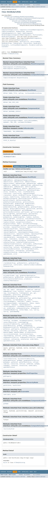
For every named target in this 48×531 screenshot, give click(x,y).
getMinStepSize (8, 205)
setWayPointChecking (10, 252)
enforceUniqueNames (30, 120)
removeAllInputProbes (10, 228)
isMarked (6, 330)
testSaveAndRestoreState (33, 93)
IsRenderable (17, 43)
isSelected (22, 330)
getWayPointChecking (29, 215)
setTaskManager (37, 247)
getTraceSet (25, 212)
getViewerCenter (21, 213)
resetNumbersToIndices (24, 306)
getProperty (15, 329)
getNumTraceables (23, 207)
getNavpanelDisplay (9, 296)
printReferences (30, 332)
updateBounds (7, 254)
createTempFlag (23, 322)
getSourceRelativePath (17, 208)
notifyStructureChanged (11, 225)
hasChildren (7, 300)
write (15, 254)
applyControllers (34, 188)
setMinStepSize (20, 245)
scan (40, 239)
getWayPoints (7, 217)
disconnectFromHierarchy (11, 324)
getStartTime (30, 208)
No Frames (27, 4)
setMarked (32, 335)
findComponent (24, 293)
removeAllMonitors (9, 230)
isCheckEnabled (20, 220)
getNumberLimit (23, 296)
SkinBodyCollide (9, 156)
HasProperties (24, 41)
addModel (40, 183)
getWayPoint (17, 215)
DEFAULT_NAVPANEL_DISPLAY (12, 111)
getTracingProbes (9, 213)
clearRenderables (28, 192)
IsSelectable (27, 43)
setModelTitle (31, 245)
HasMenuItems (20, 31)
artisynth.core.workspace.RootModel (25, 22)
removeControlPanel (22, 234)
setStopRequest (26, 247)
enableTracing (14, 197)
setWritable (34, 339)
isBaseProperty (8, 220)
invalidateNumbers (9, 301)
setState (16, 247)
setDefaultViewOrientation (25, 242)
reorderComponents (9, 306)
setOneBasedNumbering (10, 310)
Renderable (37, 43)
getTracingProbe (36, 212)
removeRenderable (9, 237)
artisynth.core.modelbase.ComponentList (19, 18)
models (19, 223)
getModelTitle (19, 205)
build (17, 171)
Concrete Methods (34, 166)
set (4, 308)
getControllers (38, 198)
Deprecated (25, 1)
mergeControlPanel (9, 223)
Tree (19, 1)
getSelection (7, 264)
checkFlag (6, 320)
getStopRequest (16, 210)
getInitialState (28, 202)
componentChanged (28, 193)
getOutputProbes (36, 207)
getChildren (17, 294)
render (5, 239)
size (30, 310)
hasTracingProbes (9, 218)
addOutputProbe (26, 185)
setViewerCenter (8, 250)
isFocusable (30, 220)
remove (31, 303)
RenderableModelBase (36, 260)
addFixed (30, 289)
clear (19, 192)
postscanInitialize (34, 225)
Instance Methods (20, 166)
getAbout (34, 197)
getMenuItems (19, 277)
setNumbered (35, 308)
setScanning (15, 339)
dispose (5, 197)
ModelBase (32, 99)
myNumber (6, 122)
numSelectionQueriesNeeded (33, 264)
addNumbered (7, 291)
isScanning (14, 330)
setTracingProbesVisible (29, 249)
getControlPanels (9, 200)
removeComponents (25, 304)
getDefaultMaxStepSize (27, 275)
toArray (36, 310)
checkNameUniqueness (26, 320)
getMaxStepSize (8, 277)
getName (19, 325)
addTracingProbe (30, 186)
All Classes (36, 4)
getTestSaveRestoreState (11, 212)
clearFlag (37, 320)
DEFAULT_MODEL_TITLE (10, 93)
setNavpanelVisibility (11, 337)
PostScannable (37, 35)
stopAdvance (36, 252)
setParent (6, 339)
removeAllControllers (18, 227)
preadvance (27, 279)
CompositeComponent (8, 31)
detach (15, 195)
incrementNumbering (19, 300)
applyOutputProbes (33, 190)
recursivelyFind (8, 429)
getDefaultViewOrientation (12, 202)
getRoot (5, 208)
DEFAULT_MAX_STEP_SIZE (11, 102)
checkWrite (12, 192)
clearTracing (17, 193)
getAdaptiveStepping (10, 198)
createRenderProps (9, 263)
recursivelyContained (10, 334)
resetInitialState (32, 239)
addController (8, 181)
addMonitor (7, 185)
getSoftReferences (27, 329)
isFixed (36, 329)
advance (24, 188)
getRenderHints (22, 263)
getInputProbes (8, 203)
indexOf (29, 300)
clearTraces (7, 193)
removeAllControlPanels (35, 227)
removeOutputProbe (30, 235)
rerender (21, 239)
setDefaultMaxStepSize (11, 280)
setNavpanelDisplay (22, 308)
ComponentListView (26, 30)
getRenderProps (34, 263)
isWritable (31, 330)
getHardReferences (9, 325)
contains (21, 291)
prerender (6, 227)
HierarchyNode (35, 41)
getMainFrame (19, 203)
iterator (35, 301)
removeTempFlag (8, 335)
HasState (29, 31)
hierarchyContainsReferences (13, 279)
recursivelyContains (26, 334)
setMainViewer (37, 244)
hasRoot (29, 217)
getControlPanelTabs (23, 200)
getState (39, 208)
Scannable (5, 46)
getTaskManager (27, 210)
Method (23, 6)
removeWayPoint (34, 237)
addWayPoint (7, 188)
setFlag (24, 335)
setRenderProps (8, 266)
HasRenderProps (7, 43)
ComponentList (34, 108)
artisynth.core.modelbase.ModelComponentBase (19, 16)
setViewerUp (30, 250)
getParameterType (25, 298)
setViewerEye (20, 250)
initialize (20, 218)
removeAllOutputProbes (24, 230)
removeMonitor (17, 235)
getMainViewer (29, 203)
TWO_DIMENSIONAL (18, 131)
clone (14, 291)
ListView (13, 45)
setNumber (40, 337)
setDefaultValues (9, 242)
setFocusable (27, 244)
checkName (14, 320)
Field (12, 6)
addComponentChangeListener (23, 180)
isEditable (20, 301)
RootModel (32, 90)
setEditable (11, 308)
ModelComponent (38, 18)
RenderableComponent (8, 36)
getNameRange (28, 325)
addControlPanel (30, 181)
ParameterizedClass (35, 45)
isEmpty (28, 301)
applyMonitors (21, 190)
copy (17, 275)
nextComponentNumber (10, 303)
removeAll (6, 304)
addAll (13, 289)
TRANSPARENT (7, 131)
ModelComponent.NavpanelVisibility (15, 68)
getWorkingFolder (19, 217)
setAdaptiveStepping (19, 240)
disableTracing (37, 195)
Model (19, 33)
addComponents (21, 289)
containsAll (36, 291)
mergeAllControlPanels (24, 222)
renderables (13, 239)
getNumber (40, 327)
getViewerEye (33, 213)
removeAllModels (24, 228)
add (4, 289)
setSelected (25, 339)
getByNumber (7, 294)
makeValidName (8, 332)
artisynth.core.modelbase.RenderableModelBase (26, 21)
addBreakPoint (8, 180)
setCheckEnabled (32, 240)
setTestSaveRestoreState (11, 249)
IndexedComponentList (9, 33)
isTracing (39, 220)
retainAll (37, 306)
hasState (36, 217)
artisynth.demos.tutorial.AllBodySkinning (29, 24)
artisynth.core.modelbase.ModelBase (20, 19)
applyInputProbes (9, 190)
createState (7, 195)
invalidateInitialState (33, 218)
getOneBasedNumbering (10, 298)
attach (5, 192)
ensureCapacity (13, 293)
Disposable (5, 45)
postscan (23, 225)
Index (31, 1)
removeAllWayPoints (9, 232)
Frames (21, 4)
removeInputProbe (36, 234)
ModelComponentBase (36, 117)
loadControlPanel (9, 222)
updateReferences (9, 340)
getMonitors (30, 205)
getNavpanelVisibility (11, 327)
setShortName (23, 310)
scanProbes (7, 240)
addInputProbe (20, 183)
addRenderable (8, 186)
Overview (3, 1)
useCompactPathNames (25, 122)
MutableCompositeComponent (11, 35)
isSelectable (17, 264)
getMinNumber (26, 294)
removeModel (7, 235)
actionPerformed (8, 275)
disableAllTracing (25, 195)
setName (39, 335)
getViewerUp (7, 215)
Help (35, 1)
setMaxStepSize (8, 245)
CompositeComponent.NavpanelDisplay (15, 77)
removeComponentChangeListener (28, 232)
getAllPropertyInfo (25, 198)
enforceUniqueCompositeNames (13, 120)
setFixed (18, 335)
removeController (9, 234)
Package (9, 1)
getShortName (36, 298)
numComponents (23, 303)
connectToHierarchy (9, 322)
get (31, 293)
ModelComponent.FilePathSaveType (14, 67)
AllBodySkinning (12, 53)
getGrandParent (26, 324)
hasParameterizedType (32, 277)
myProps (21, 93)
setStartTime (7, 247)
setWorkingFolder (24, 252)
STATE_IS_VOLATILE (9, 140)
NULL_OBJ (13, 122)
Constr (17, 6)
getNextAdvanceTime (9, 207)
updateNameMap (14, 311)
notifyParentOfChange (30, 223)
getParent (6, 329)
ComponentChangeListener (10, 30)
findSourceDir (25, 197)
